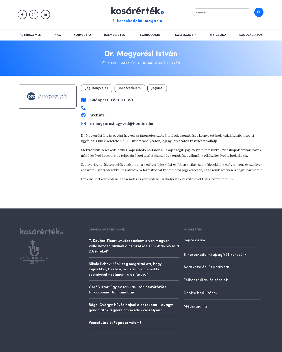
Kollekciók (184, 35)
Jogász (157, 88)
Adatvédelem (130, 88)
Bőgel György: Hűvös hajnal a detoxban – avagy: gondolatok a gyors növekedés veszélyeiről (131, 307)
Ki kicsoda (218, 35)
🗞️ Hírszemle (30, 35)
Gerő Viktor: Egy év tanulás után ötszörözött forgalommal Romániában (127, 289)
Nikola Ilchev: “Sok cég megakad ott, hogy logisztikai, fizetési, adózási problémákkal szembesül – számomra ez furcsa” (125, 269)
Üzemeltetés (114, 35)
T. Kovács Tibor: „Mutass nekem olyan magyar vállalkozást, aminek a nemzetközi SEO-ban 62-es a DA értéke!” (134, 246)
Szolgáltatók (251, 35)
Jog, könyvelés (96, 88)
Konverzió (82, 35)
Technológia (149, 35)
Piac (57, 35)
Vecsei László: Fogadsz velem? (115, 322)
